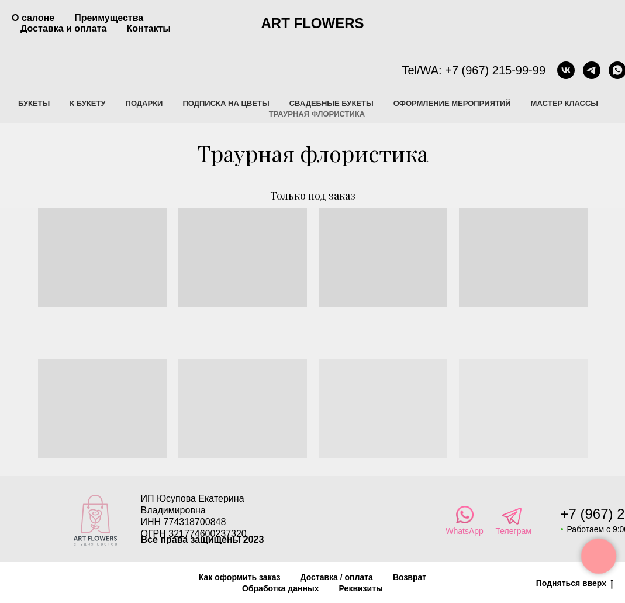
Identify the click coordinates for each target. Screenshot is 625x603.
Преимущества (108, 18)
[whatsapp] (601, 70)
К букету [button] (87, 103)
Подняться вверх (574, 583)
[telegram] (576, 70)
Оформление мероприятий (452, 103)
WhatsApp (465, 531)
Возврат (409, 577)
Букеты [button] (34, 103)
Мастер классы (564, 103)
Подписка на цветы (225, 103)
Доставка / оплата (337, 577)
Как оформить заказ (240, 577)
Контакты (149, 28)
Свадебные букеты (331, 103)
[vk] (550, 70)
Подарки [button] (144, 103)
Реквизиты (361, 588)
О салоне (33, 18)
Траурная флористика (317, 113)
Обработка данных (280, 588)
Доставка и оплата (63, 28)
